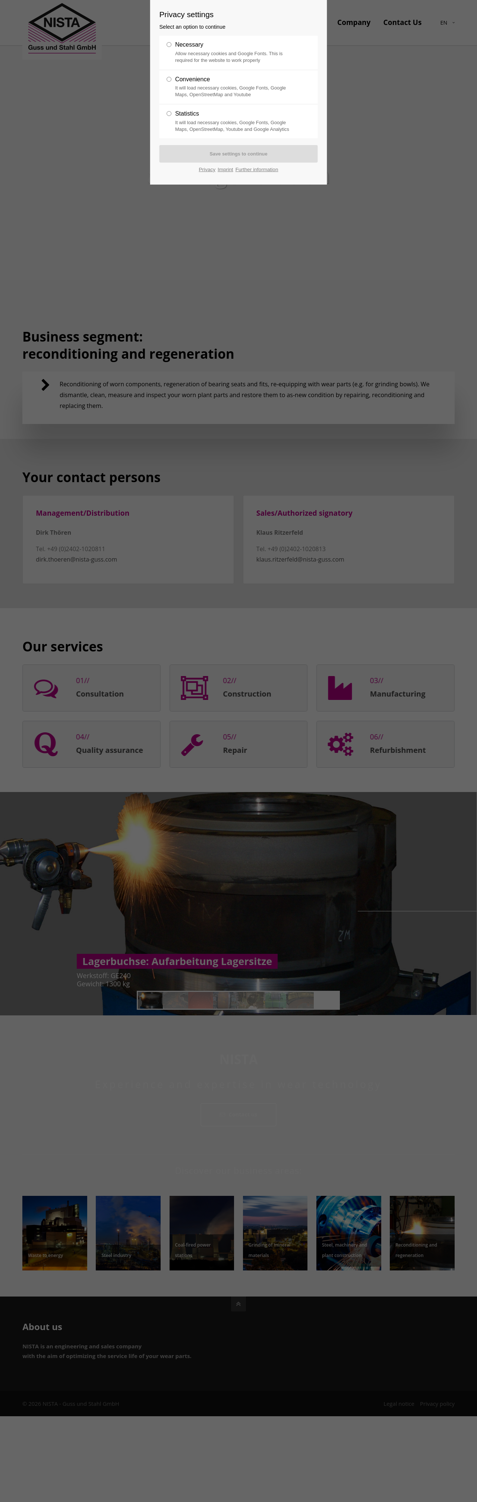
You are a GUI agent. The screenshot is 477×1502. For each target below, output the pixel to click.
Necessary (189, 44)
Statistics (187, 113)
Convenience (192, 79)
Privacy (207, 169)
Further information (257, 169)
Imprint (225, 169)
